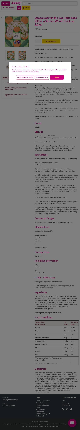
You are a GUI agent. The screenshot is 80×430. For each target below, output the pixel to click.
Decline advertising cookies (25, 77)
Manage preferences (42, 77)
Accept (57, 77)
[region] (40, 72)
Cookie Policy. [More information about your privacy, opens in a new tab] (35, 71)
